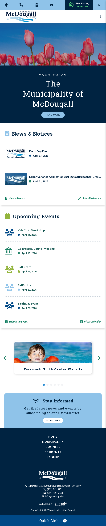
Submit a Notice (91, 198)
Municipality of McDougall (21, 16)
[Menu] (100, 16)
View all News (16, 198)
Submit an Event (18, 321)
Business (53, 446)
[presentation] (6, 358)
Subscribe (53, 420)
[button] (44, 385)
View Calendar (92, 321)
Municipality (53, 441)
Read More (53, 115)
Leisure (53, 457)
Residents (53, 452)
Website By (53, 503)
